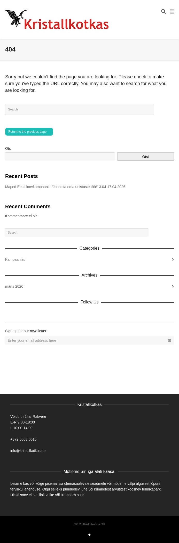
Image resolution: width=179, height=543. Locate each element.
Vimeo (43, 313)
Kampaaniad (15, 259)
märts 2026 (14, 286)
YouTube (55, 313)
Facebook (21, 313)
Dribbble (9, 313)
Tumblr (66, 313)
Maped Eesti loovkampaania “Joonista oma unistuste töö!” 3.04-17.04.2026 (65, 187)
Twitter (32, 313)
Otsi (8, 148)
